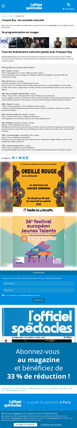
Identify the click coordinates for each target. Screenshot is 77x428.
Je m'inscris (38, 300)
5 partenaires (16, 418)
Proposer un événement (50, 388)
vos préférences (53, 418)
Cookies (22, 390)
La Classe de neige (12, 135)
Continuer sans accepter (51, 424)
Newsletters (64, 388)
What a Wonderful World (15, 94)
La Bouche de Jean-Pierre (15, 146)
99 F (7, 81)
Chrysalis (9, 104)
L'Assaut (9, 71)
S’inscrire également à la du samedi (22, 295)
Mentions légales (12, 390)
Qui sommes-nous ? (8, 388)
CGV (71, 388)
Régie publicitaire (34, 388)
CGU (3, 390)
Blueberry (9, 123)
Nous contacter (22, 388)
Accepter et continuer (25, 424)
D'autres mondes (12, 114)
